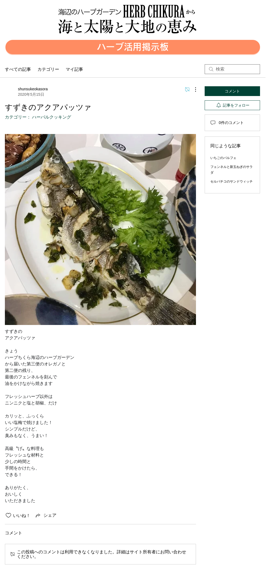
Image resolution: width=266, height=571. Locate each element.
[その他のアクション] (192, 89)
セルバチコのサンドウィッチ (231, 181)
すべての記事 (18, 69)
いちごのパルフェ (223, 158)
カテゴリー (48, 69)
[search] (232, 69)
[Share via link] (45, 515)
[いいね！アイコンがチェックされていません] (8, 515)
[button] (132, 47)
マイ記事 (74, 69)
